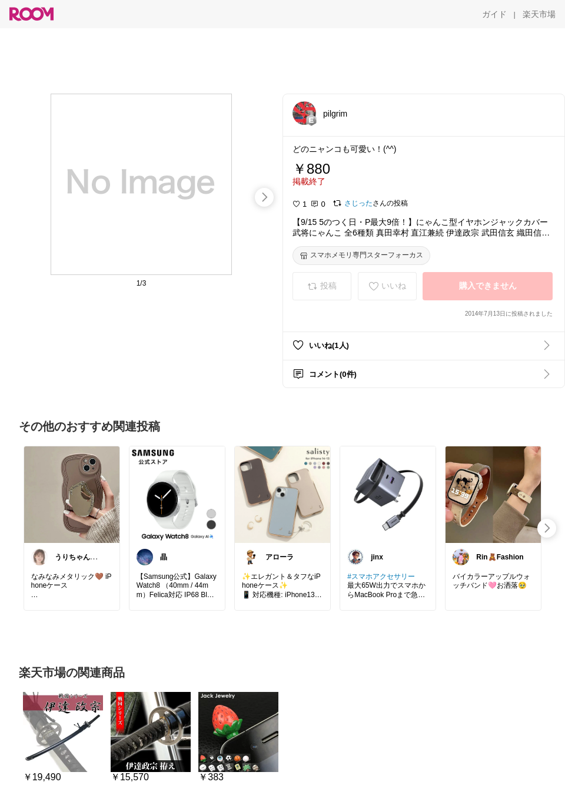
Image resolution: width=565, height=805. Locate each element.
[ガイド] (494, 14)
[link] (71, 494)
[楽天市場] (539, 14)
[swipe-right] (264, 197)
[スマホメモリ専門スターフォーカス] (361, 255)
